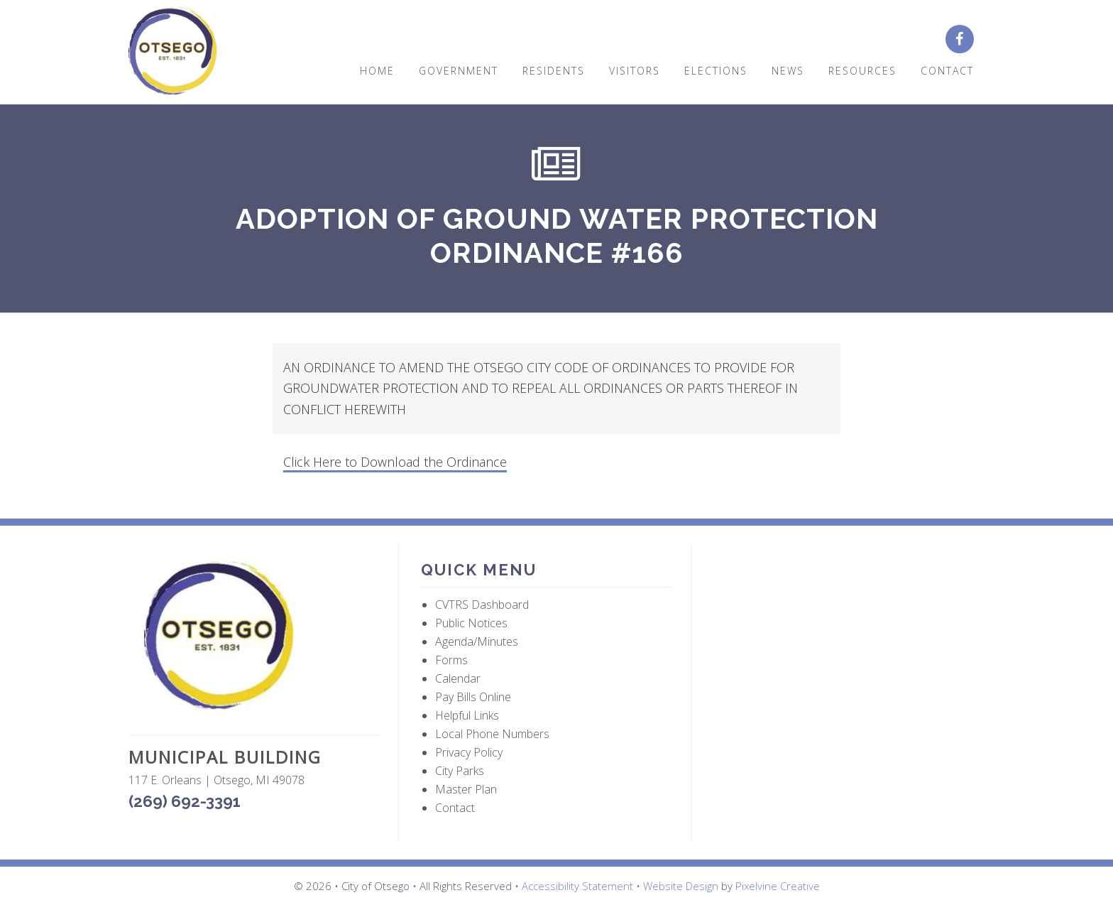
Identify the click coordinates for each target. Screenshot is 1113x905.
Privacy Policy (469, 752)
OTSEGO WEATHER (840, 611)
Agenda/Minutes (476, 641)
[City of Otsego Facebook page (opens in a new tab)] (965, 40)
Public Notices (471, 623)
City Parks (459, 771)
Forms (451, 660)
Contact (455, 807)
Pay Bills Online (473, 697)
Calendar (458, 678)
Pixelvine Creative (777, 886)
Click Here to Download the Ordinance (395, 461)
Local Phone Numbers (492, 734)
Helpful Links (467, 715)
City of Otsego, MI (172, 51)
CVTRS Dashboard (482, 604)
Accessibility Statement (577, 886)
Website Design (680, 886)
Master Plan (466, 789)
